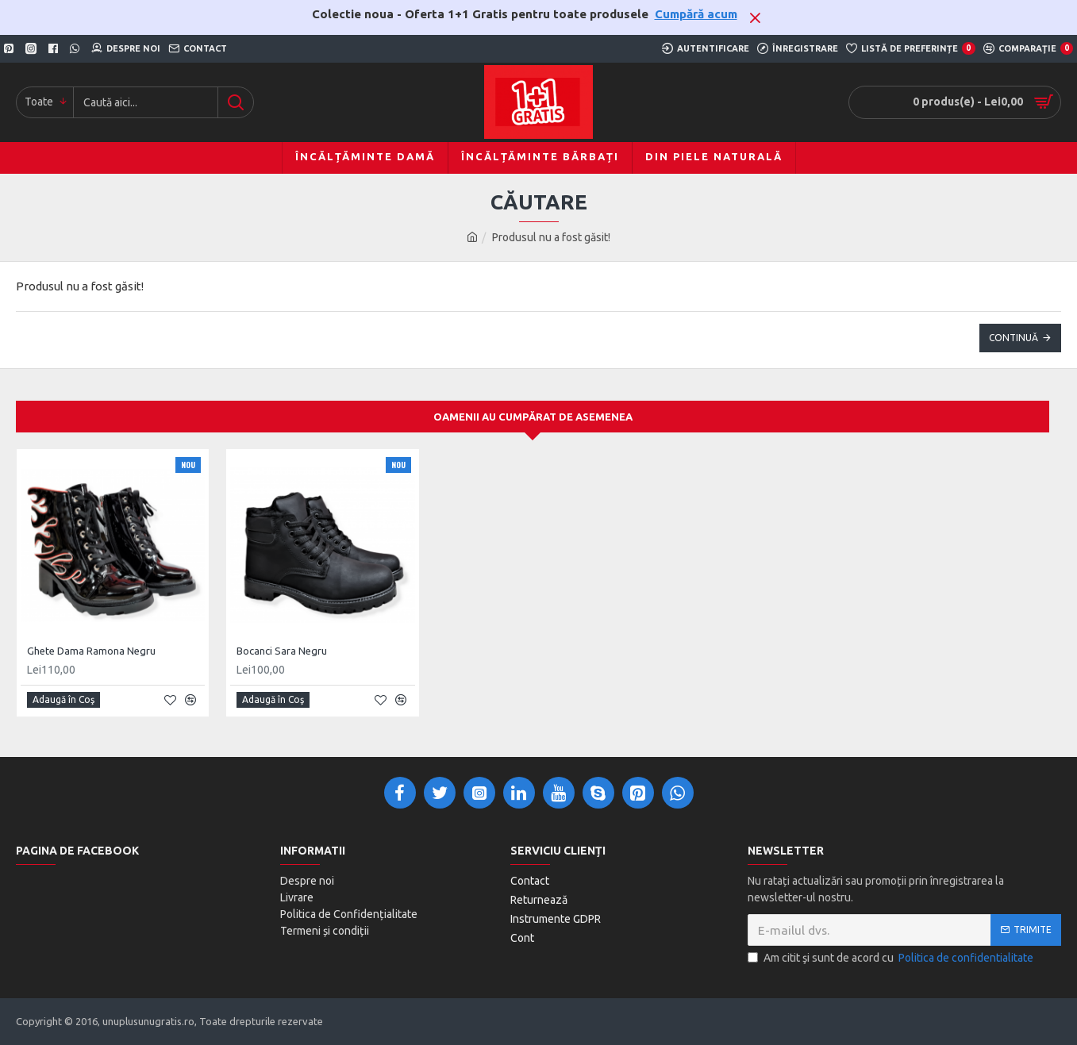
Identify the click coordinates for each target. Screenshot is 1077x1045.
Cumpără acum (696, 14)
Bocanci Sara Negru (282, 650)
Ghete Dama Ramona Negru (91, 650)
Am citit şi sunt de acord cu (892, 958)
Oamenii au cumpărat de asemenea (533, 416)
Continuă (1013, 337)
